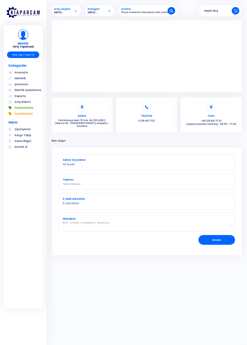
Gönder (216, 240)
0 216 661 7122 (146, 120)
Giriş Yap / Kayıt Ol (23, 54)
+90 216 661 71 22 (211, 120)
